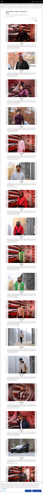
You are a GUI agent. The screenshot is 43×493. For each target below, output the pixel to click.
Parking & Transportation (21, 453)
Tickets (21, 467)
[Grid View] (34, 30)
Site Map (21, 428)
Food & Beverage (21, 460)
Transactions (21, 440)
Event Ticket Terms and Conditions (21, 477)
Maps (21, 451)
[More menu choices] (41, 11)
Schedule (21, 433)
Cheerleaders (21, 424)
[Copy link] (36, 28)
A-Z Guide (21, 455)
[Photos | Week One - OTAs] (21, 407)
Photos (21, 420)
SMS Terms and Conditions (21, 480)
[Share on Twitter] (31, 28)
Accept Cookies (28, 490)
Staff (21, 446)
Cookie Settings (3, 490)
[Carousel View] (32, 30)
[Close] (41, 483)
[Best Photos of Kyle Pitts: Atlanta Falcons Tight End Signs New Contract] (21, 394)
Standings (21, 442)
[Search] (39, 11)
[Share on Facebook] (28, 28)
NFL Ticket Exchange (21, 475)
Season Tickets (21, 469)
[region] (21, 487)
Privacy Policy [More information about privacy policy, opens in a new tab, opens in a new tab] (4, 488)
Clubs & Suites (21, 473)
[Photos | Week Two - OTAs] (21, 403)
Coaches (21, 444)
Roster (21, 435)
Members (21, 465)
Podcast (21, 422)
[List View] (36, 30)
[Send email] (33, 28)
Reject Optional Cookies (37, 490)
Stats (21, 437)
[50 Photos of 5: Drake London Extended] (21, 398)
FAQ (21, 479)
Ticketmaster (21, 471)
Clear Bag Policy (21, 457)
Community (21, 426)
